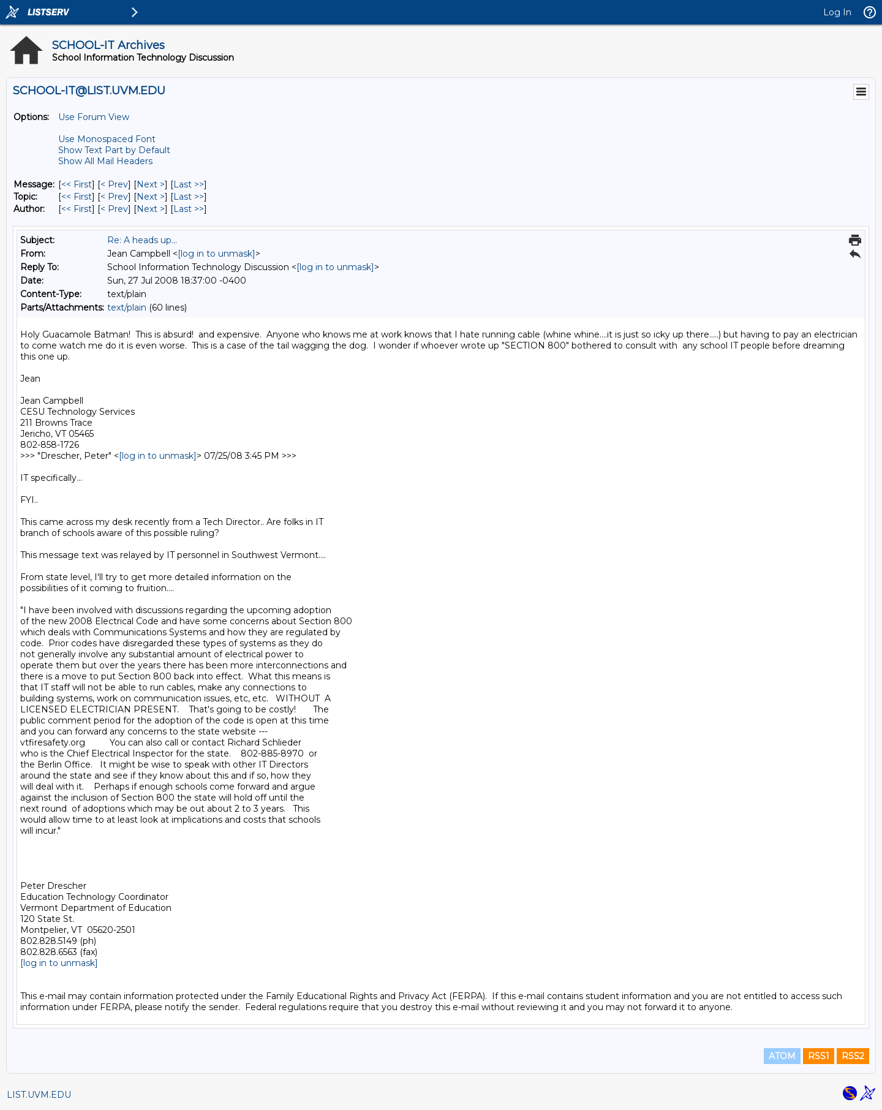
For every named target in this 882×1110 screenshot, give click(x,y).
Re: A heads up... (142, 240)
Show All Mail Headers (105, 161)
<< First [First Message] (76, 184)
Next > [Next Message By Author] (151, 208)
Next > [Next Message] (151, 184)
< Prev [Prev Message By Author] (114, 208)
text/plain (126, 307)
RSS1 (818, 1056)
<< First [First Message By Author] (76, 208)
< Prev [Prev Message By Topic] (114, 196)
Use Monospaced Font (107, 139)
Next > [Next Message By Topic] (151, 196)
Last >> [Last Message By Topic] (188, 196)
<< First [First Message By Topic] (76, 196)
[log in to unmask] (216, 253)
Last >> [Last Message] (188, 184)
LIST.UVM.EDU (39, 1094)
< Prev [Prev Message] (114, 184)
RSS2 (853, 1056)
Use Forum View (93, 117)
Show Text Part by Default (114, 150)
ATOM (782, 1056)
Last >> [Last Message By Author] (188, 208)
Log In (837, 12)
